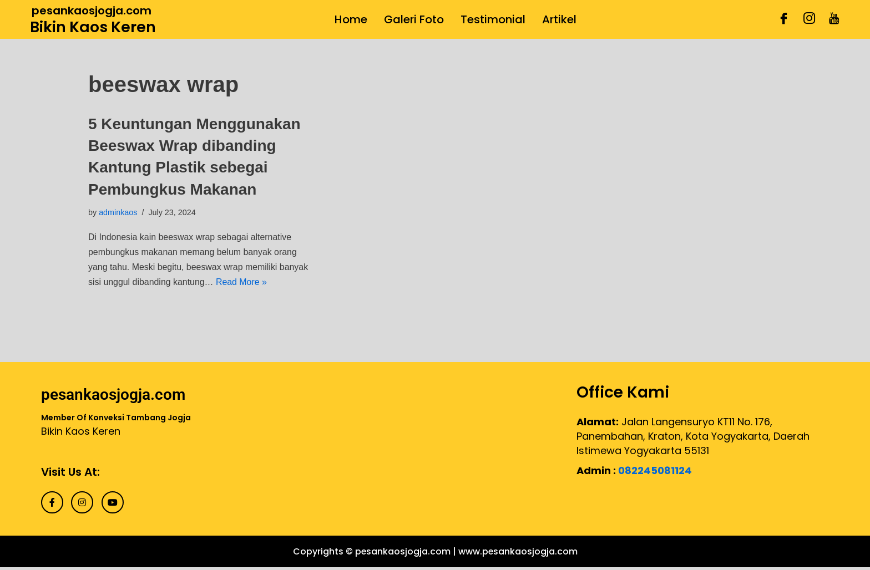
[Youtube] (834, 19)
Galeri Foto (414, 19)
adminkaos (118, 212)
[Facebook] (784, 19)
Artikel (559, 19)
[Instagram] (809, 19)
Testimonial (493, 19)
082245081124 (655, 471)
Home (351, 19)
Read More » (273, 283)
